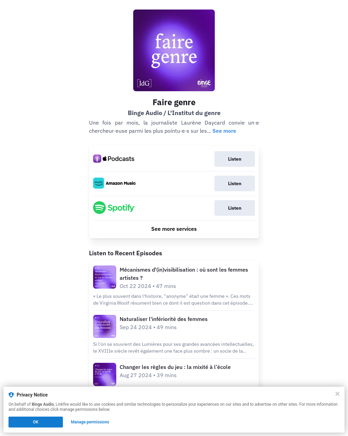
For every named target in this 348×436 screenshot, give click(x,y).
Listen (234, 159)
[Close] (337, 393)
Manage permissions (90, 422)
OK (35, 422)
